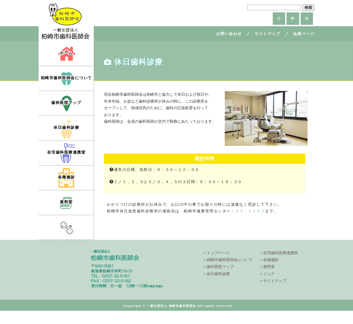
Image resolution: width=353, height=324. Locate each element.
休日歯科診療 (66, 127)
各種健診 (66, 177)
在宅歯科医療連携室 (66, 152)
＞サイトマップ (272, 281)
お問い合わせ (229, 33)
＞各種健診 (269, 260)
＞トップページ (216, 253)
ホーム (66, 53)
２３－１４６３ (250, 211)
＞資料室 (267, 266)
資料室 (66, 202)
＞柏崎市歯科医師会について (228, 260)
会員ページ (304, 33)
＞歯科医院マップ (218, 266)
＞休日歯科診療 (216, 274)
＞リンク (267, 274)
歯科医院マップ (66, 102)
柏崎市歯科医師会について (66, 78)
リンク (66, 226)
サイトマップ (267, 33)
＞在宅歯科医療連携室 (278, 253)
